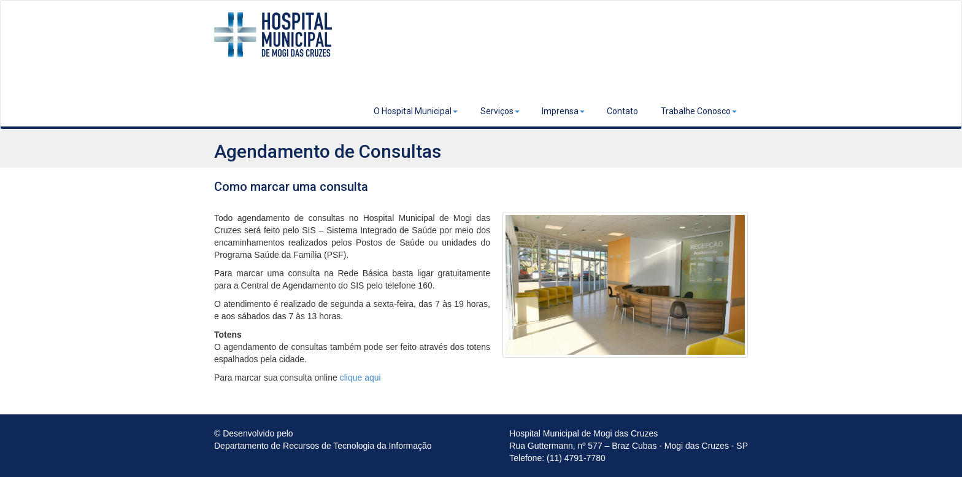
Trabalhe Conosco (699, 111)
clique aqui (360, 377)
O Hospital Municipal (416, 111)
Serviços (500, 111)
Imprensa (563, 111)
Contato (622, 111)
